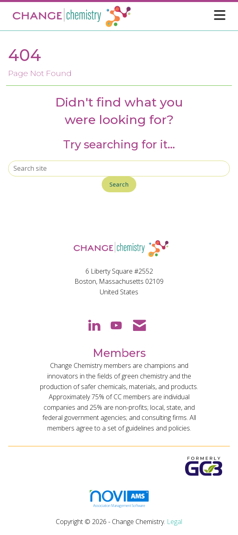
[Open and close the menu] (181, 15)
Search (119, 184)
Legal (174, 521)
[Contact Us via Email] (139, 325)
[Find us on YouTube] (116, 325)
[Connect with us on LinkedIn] (94, 325)
